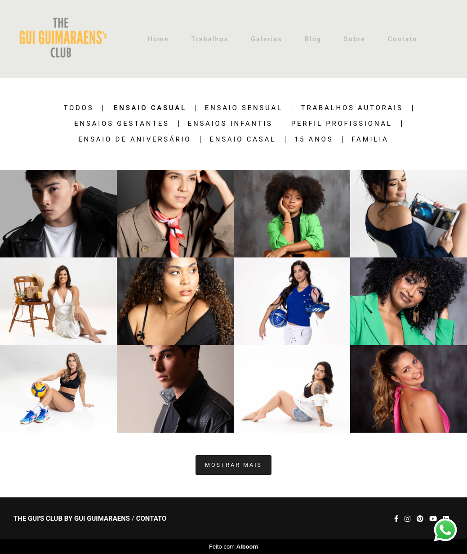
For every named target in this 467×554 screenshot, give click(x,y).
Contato (403, 39)
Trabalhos (209, 39)
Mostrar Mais (233, 464)
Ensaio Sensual (244, 108)
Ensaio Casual (150, 108)
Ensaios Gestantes (121, 123)
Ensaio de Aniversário (134, 139)
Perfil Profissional (341, 123)
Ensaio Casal (242, 139)
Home (158, 39)
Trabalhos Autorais (352, 108)
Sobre (354, 39)
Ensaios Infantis (230, 123)
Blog (313, 39)
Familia (369, 139)
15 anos (314, 139)
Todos (78, 108)
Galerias (266, 39)
